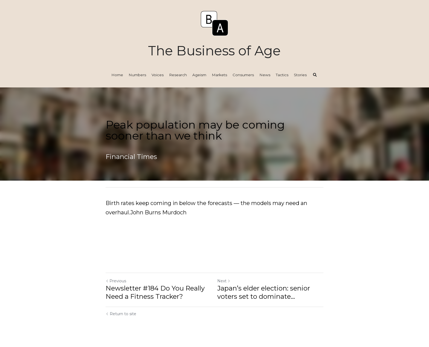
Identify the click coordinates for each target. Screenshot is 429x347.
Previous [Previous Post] (116, 280)
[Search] (315, 75)
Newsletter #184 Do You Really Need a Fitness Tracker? (155, 292)
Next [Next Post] (223, 280)
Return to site (121, 313)
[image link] (214, 23)
